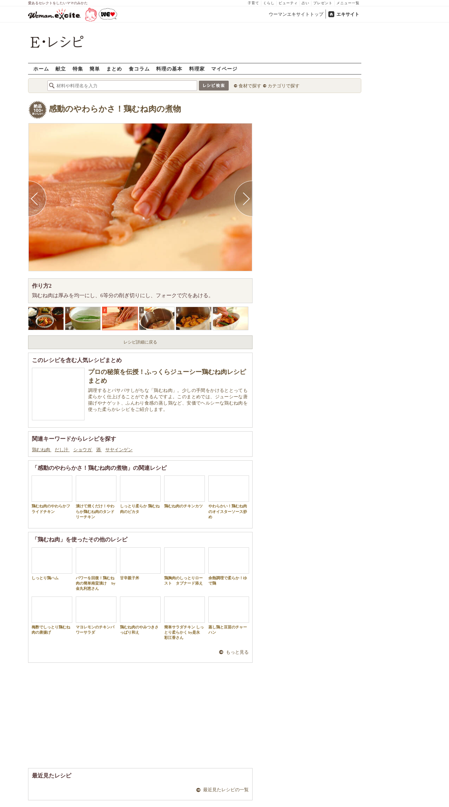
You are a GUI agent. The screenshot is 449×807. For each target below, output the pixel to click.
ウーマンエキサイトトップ (296, 14)
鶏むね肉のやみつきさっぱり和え (140, 615)
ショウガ (83, 449)
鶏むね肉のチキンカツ (184, 491)
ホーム (41, 68)
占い (305, 3)
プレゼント (323, 3)
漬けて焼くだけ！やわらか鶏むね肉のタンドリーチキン (96, 497)
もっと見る (237, 652)
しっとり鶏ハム (52, 563)
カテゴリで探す (284, 85)
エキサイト (347, 14)
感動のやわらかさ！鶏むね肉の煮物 (115, 109)
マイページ (224, 68)
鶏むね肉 (41, 449)
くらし (269, 3)
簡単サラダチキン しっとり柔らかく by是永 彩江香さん (184, 618)
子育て (253, 3)
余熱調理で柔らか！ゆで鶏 (228, 566)
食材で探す (250, 85)
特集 (78, 68)
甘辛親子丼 (140, 563)
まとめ (114, 68)
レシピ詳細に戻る (140, 342)
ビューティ (288, 3)
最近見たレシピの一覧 (226, 789)
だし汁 (62, 449)
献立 (60, 68)
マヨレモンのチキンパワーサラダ (96, 615)
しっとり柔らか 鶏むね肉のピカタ (140, 494)
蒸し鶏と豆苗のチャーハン (228, 615)
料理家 (197, 68)
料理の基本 (169, 68)
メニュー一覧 (348, 3)
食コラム (139, 68)
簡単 (94, 68)
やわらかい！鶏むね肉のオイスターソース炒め (228, 497)
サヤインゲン (119, 449)
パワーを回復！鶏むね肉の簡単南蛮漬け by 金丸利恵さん (96, 569)
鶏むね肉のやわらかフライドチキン (52, 494)
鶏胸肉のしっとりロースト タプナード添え (184, 566)
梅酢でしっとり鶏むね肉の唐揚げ (52, 615)
